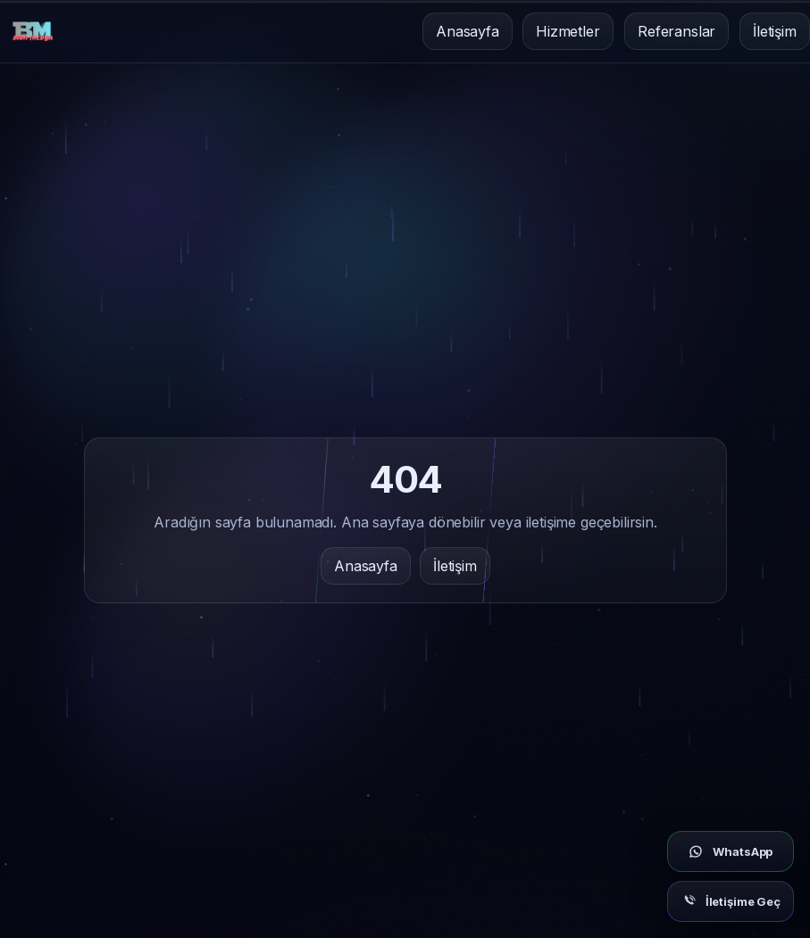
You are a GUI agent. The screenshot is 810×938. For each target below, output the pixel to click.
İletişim (775, 31)
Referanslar (676, 31)
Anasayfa (467, 31)
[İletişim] (730, 901)
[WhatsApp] (730, 851)
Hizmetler (568, 31)
